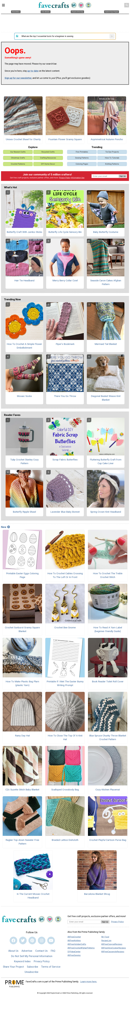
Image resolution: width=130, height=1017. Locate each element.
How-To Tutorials (112, 158)
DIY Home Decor (48, 164)
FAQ (53, 950)
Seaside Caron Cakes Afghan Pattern (105, 282)
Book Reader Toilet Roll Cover (108, 681)
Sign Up (123, 176)
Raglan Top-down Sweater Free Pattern (22, 842)
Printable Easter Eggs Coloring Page (22, 575)
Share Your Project (13, 966)
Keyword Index (22, 961)
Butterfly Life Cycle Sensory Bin (65, 232)
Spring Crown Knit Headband (105, 511)
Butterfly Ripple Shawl (24, 511)
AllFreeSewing (74, 955)
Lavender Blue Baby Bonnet (65, 511)
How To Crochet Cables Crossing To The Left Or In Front (65, 575)
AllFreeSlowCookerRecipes (113, 948)
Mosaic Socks (24, 396)
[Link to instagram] (41, 940)
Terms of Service (50, 966)
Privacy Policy (64, 178)
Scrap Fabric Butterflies (65, 459)
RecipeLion (106, 940)
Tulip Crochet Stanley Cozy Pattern (24, 461)
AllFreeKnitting (74, 940)
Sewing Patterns (82, 158)
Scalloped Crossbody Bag (65, 789)
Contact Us (41, 950)
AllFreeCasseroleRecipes (112, 951)
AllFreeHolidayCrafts (77, 944)
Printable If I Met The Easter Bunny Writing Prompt (65, 683)
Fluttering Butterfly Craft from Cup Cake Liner (105, 461)
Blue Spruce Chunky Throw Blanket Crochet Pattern (107, 737)
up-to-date (32, 71)
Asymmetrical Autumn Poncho (107, 139)
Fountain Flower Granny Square (65, 139)
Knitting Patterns (112, 164)
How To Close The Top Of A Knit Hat (65, 737)
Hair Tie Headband (24, 280)
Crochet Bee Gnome (65, 627)
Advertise (26, 950)
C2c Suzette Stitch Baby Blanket (22, 789)
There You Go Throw (65, 396)
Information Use (77, 178)
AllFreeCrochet (74, 937)
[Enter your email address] (84, 921)
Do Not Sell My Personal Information (31, 956)
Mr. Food (105, 937)
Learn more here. (88, 981)
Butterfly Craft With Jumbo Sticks (24, 232)
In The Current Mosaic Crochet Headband (33, 896)
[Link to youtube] (51, 940)
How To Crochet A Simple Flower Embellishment (24, 346)
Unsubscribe (31, 971)
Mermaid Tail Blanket (106, 344)
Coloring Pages (82, 164)
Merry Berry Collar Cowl (65, 280)
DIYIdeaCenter (74, 951)
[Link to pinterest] (32, 940)
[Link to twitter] (23, 940)
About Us (13, 950)
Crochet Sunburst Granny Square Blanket (22, 629)
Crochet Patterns (18, 164)
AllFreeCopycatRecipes (111, 944)
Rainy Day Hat (22, 735)
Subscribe (32, 966)
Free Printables (82, 152)
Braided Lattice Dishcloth (65, 840)
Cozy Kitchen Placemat (107, 789)
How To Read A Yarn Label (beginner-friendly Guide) (107, 629)
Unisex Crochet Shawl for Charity (23, 139)
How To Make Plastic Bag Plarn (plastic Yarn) (22, 683)
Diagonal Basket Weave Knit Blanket (105, 398)
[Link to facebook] (13, 940)
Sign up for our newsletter (18, 78)
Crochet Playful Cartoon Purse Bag (107, 840)
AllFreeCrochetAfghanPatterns (81, 948)
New (5, 527)
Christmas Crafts (18, 158)
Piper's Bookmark (65, 344)
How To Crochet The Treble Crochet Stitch (107, 575)
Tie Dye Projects (112, 152)
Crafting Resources (48, 158)
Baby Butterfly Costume (105, 232)
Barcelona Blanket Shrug (97, 894)
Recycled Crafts (48, 152)
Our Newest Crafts (18, 152)
